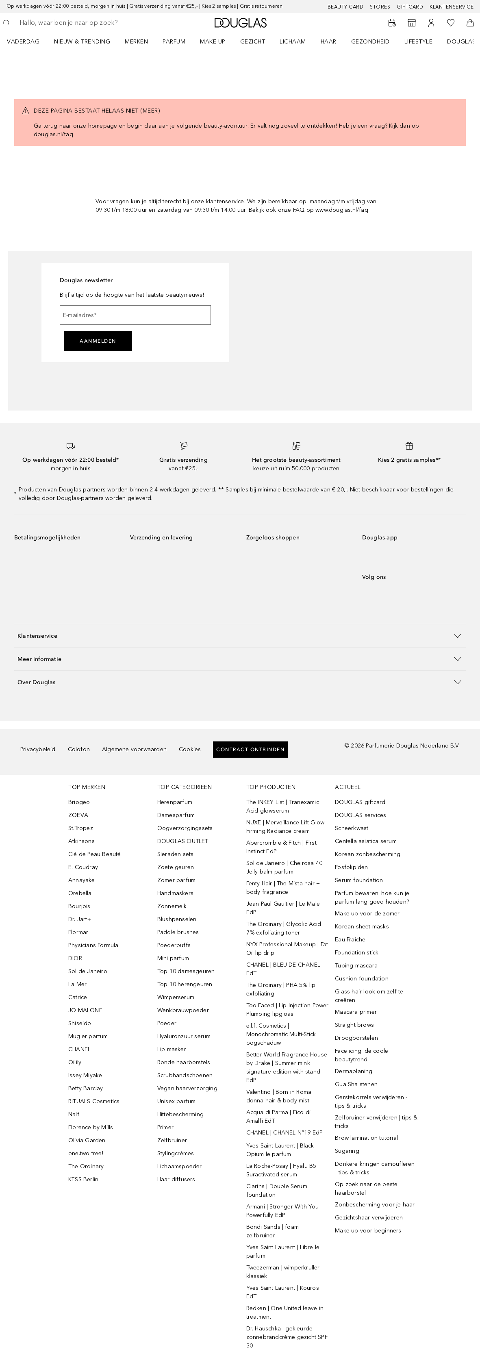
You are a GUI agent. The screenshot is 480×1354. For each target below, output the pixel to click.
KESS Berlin (83, 1179)
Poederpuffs (174, 945)
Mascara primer (356, 1011)
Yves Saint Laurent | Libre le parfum (283, 1251)
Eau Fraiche (350, 939)
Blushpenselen (177, 919)
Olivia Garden (87, 1140)
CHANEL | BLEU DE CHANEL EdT (283, 969)
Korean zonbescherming (367, 854)
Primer (165, 1127)
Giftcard (410, 7)
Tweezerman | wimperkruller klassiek (283, 1272)
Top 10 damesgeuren (186, 971)
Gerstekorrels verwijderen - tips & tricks (371, 1101)
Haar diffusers (176, 1179)
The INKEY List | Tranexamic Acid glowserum (282, 806)
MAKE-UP (213, 41)
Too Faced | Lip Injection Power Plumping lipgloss (287, 1009)
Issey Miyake (85, 1075)
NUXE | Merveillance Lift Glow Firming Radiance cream (285, 827)
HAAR (329, 41)
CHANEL (79, 1049)
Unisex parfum (176, 1101)
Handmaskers (175, 893)
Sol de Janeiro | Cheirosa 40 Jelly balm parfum (284, 867)
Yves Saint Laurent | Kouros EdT (282, 1292)
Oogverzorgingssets (185, 828)
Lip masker (171, 1049)
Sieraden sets (175, 854)
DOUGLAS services (360, 815)
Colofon (79, 749)
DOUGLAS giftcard (360, 802)
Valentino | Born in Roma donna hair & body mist (279, 1096)
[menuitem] (28, 41)
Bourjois (79, 906)
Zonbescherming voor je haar (375, 1204)
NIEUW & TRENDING (82, 41)
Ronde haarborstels (184, 1062)
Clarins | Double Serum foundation (276, 1190)
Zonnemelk (172, 906)
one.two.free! (86, 1153)
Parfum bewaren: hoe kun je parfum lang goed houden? (372, 897)
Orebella (80, 893)
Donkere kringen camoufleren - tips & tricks (375, 1168)
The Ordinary (86, 1166)
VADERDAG (23, 41)
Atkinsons (81, 841)
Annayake (81, 880)
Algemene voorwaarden (134, 749)
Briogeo (79, 802)
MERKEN (136, 41)
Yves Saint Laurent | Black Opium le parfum (280, 1150)
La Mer (77, 984)
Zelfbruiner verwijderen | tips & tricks (376, 1122)
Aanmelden (98, 341)
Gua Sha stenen (356, 1084)
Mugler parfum (88, 1036)
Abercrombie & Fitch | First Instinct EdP (281, 847)
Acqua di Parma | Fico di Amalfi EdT (278, 1116)
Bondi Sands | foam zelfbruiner (272, 1231)
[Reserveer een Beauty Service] (392, 23)
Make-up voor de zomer (367, 913)
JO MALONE (85, 1010)
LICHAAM (293, 41)
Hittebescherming (180, 1114)
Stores (380, 7)
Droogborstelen (356, 1038)
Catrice (77, 997)
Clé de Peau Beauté (94, 854)
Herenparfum (174, 802)
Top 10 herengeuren (185, 984)
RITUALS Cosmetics (93, 1101)
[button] (240, 635)
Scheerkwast (351, 828)
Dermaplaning (353, 1071)
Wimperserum (175, 997)
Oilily (74, 1062)
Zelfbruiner (172, 1140)
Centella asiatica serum (366, 841)
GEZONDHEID (370, 41)
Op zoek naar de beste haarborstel (366, 1188)
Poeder (166, 1023)
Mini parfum (173, 958)
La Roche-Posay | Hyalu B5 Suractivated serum (281, 1170)
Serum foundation (359, 880)
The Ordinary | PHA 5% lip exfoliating (281, 989)
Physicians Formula (93, 945)
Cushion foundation (362, 978)
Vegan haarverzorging (187, 1088)
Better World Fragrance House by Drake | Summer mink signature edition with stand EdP (287, 1067)
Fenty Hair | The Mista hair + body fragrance (283, 887)
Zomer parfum (176, 880)
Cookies (190, 749)
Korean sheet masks (362, 926)
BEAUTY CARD (346, 7)
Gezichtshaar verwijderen (369, 1217)
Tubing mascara (356, 965)
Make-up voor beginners (368, 1230)
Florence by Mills (90, 1127)
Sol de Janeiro (87, 971)
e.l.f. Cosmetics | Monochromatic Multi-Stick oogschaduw (281, 1034)
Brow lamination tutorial (366, 1137)
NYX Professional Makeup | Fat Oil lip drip (287, 948)
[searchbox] (77, 23)
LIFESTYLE (418, 41)
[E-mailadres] (135, 315)
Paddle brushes (178, 932)
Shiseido (79, 1023)
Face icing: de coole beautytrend (361, 1055)
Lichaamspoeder (179, 1166)
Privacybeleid (38, 749)
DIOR (75, 958)
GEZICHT (252, 41)
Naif (73, 1114)
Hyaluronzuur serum (184, 1036)
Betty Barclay (85, 1088)
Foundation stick (356, 952)
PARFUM (174, 41)
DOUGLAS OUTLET (183, 841)
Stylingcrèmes (175, 1153)
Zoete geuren (175, 867)
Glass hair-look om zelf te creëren (369, 996)
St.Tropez (80, 828)
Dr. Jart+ (79, 919)
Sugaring (347, 1151)
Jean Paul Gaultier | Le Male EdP (283, 908)
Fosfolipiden (351, 867)
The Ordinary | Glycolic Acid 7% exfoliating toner (283, 928)
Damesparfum (176, 815)
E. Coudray (83, 867)
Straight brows (354, 1024)
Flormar (78, 932)
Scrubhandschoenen (185, 1075)
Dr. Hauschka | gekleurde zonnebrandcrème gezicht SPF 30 (287, 1337)
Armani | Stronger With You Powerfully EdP (282, 1211)
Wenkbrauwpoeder (183, 1010)
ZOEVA (78, 815)
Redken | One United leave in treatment (285, 1312)
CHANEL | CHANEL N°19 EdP (284, 1132)
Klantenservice (451, 7)
